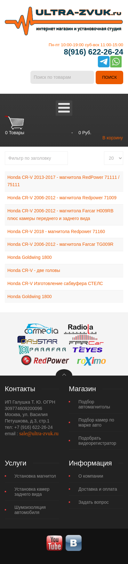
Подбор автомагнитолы (94, 404)
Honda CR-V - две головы (33, 270)
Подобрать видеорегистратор (97, 441)
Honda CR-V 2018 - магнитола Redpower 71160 (56, 231)
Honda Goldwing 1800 (29, 257)
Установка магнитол (35, 476)
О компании (90, 476)
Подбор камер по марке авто (96, 422)
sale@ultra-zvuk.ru (39, 433)
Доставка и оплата (97, 489)
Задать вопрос (93, 502)
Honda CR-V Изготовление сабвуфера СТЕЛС (55, 283)
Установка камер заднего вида (31, 492)
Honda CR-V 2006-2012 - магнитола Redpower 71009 (61, 197)
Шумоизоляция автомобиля (30, 510)
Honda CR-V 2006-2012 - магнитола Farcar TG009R (60, 244)
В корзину (112, 137)
